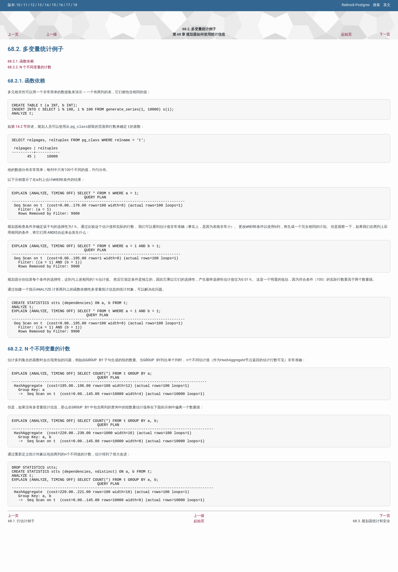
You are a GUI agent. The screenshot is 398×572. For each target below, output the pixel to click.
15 (54, 5)
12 (32, 5)
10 (18, 5)
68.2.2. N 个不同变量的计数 (29, 67)
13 (40, 5)
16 (61, 5)
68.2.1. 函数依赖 (21, 61)
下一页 (384, 34)
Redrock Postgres (356, 5)
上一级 (51, 34)
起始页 (346, 34)
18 (75, 5)
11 (25, 5)
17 (68, 5)
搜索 (376, 5)
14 (47, 5)
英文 (386, 5)
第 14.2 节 (19, 129)
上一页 (13, 34)
